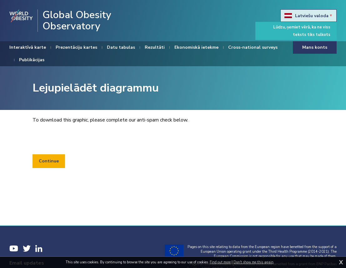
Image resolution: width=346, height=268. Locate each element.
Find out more (220, 262)
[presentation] (80, 139)
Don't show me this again (253, 262)
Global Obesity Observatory (77, 20)
